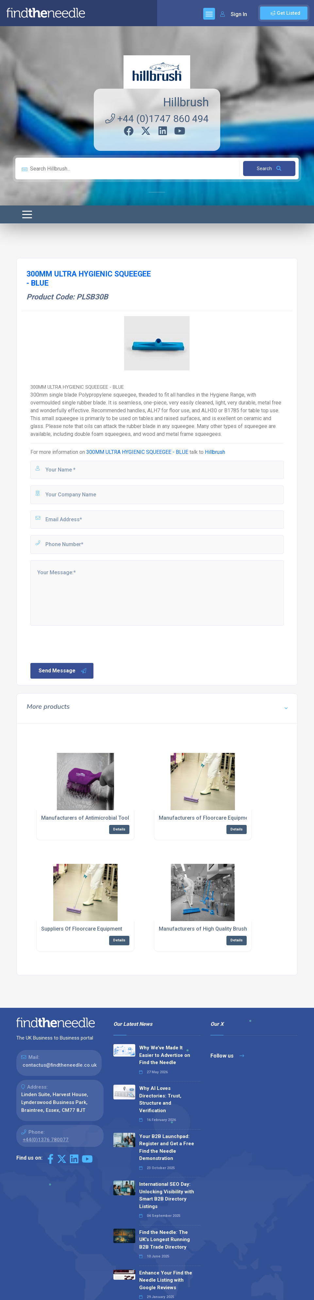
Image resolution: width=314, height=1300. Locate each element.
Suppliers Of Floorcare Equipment (81, 929)
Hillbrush (186, 102)
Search (269, 168)
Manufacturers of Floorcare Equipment (206, 818)
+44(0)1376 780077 (46, 1140)
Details (119, 829)
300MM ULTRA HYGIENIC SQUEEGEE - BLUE (137, 452)
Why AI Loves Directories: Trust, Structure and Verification (160, 1099)
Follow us (227, 1056)
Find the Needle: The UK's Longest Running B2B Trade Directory (164, 1239)
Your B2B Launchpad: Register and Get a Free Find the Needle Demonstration (166, 1147)
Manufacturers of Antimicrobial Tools (86, 818)
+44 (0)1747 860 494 (157, 118)
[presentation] (79, 643)
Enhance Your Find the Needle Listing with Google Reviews (165, 1280)
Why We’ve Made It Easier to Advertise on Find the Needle (164, 1055)
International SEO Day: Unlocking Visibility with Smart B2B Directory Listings (166, 1195)
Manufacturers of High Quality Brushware (209, 929)
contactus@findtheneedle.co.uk (60, 1065)
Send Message (63, 671)
